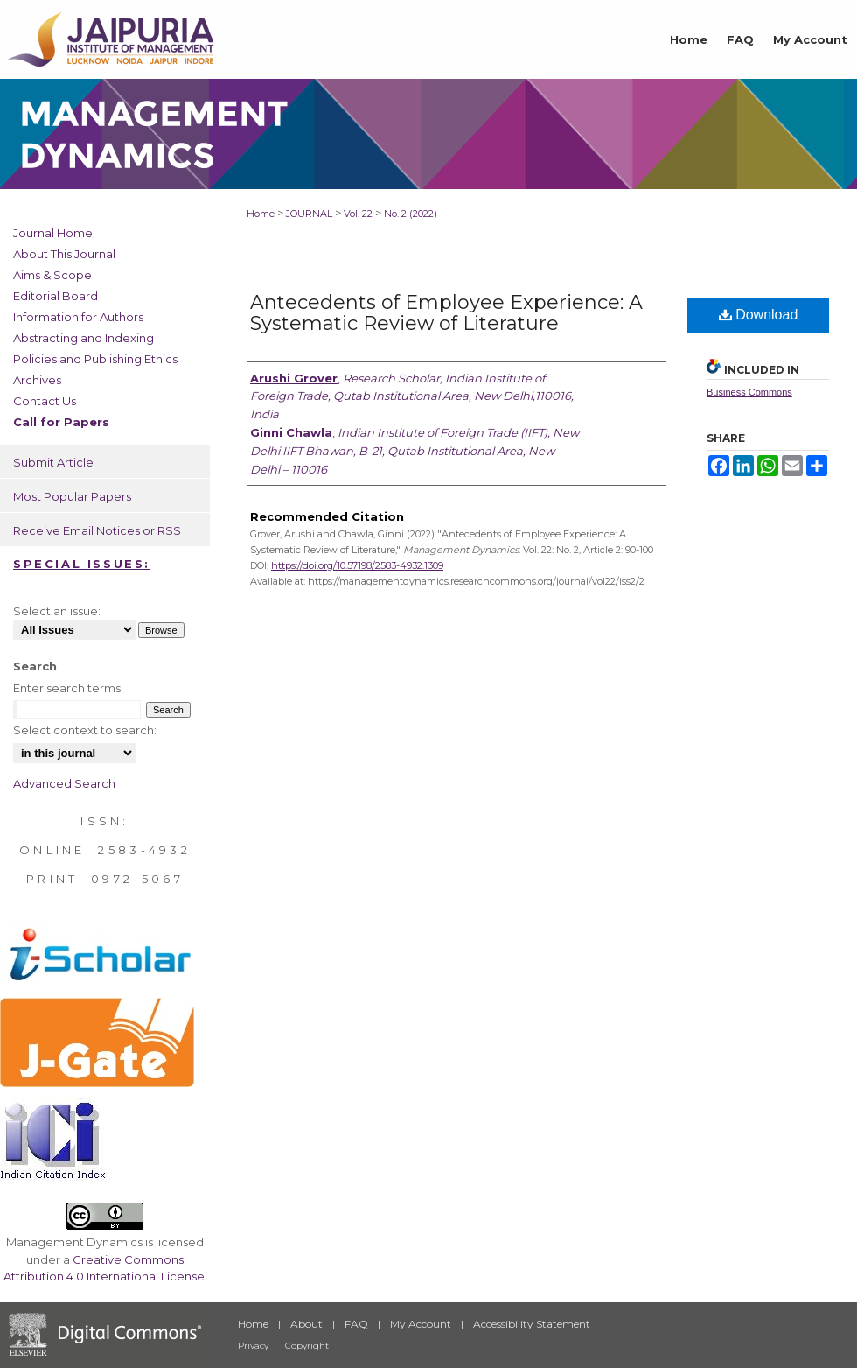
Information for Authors (78, 317)
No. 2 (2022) (410, 213)
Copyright (307, 1345)
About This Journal (64, 254)
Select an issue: (57, 611)
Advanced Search (64, 783)
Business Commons (749, 392)
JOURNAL (309, 213)
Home (261, 213)
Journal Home (53, 233)
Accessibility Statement (531, 1323)
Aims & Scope (52, 275)
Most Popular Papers (72, 496)
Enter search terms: (68, 688)
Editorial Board (55, 296)
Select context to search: (85, 730)
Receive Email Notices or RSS (97, 530)
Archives (37, 380)
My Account (420, 1323)
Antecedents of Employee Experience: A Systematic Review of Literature (446, 313)
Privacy (253, 1345)
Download (758, 314)
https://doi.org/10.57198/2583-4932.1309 (357, 565)
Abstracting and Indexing (83, 338)
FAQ (356, 1323)
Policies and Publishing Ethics (95, 359)
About (306, 1323)
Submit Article (53, 462)
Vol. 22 (358, 213)
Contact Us (44, 401)
